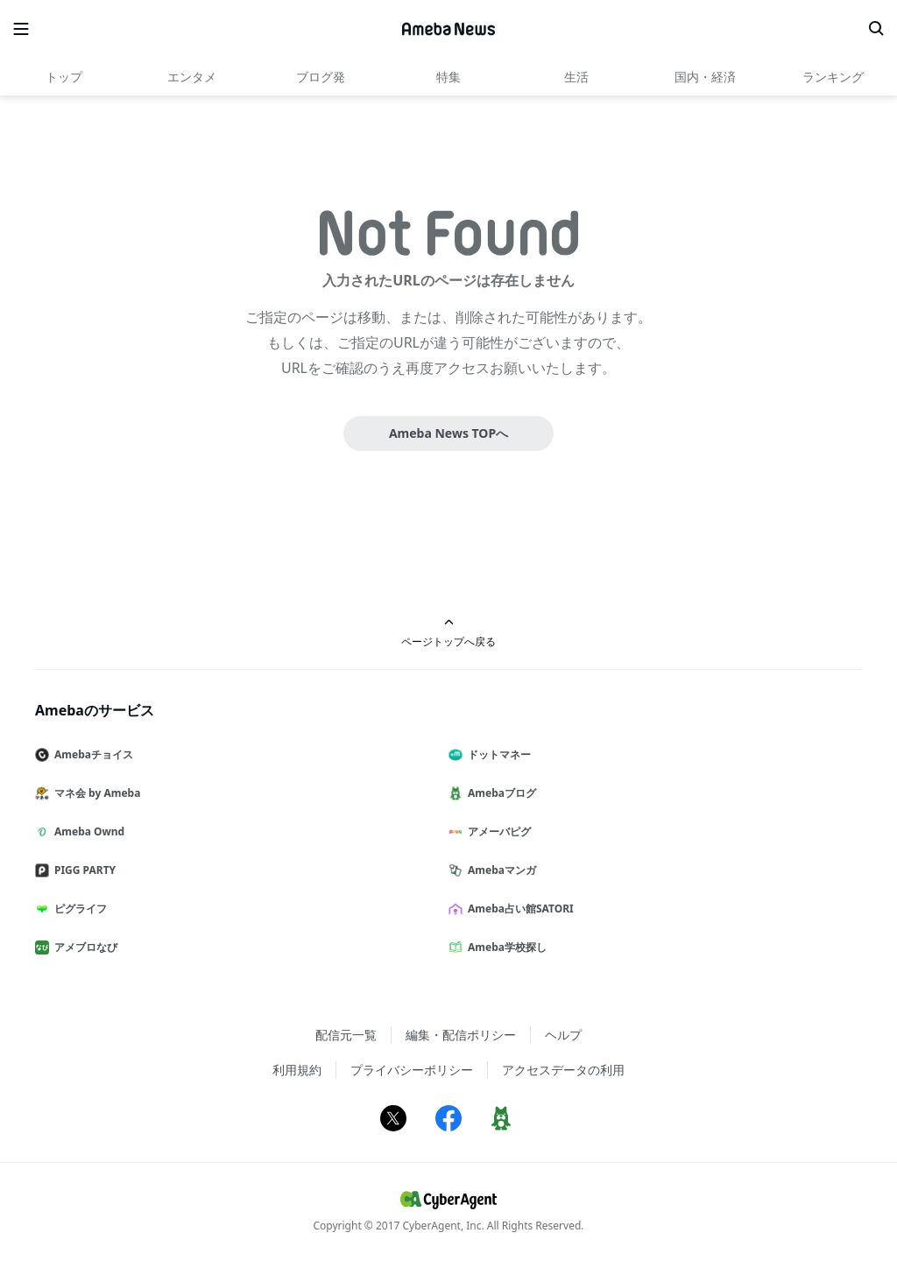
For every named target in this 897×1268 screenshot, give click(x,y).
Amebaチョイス (91, 754)
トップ (64, 76)
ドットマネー (496, 754)
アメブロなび (83, 947)
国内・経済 (705, 76)
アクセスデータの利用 (563, 1069)
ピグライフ (78, 908)
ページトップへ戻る (448, 632)
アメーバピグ (496, 831)
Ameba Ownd (86, 831)
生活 (576, 76)
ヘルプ (563, 1034)
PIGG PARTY (82, 870)
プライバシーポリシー (411, 1069)
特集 (448, 76)
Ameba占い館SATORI (518, 908)
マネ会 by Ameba (94, 792)
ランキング (833, 76)
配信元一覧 (346, 1034)
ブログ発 (320, 76)
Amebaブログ (499, 792)
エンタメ (191, 76)
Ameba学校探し (504, 947)
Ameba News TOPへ (448, 433)
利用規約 (296, 1069)
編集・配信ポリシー (461, 1034)
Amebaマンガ (499, 870)
